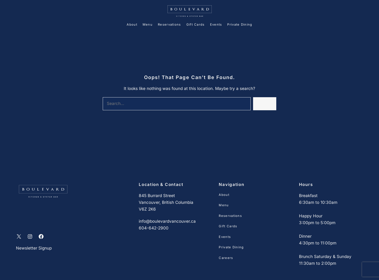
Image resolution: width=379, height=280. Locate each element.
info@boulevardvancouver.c (166, 221)
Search (264, 103)
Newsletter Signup (34, 248)
